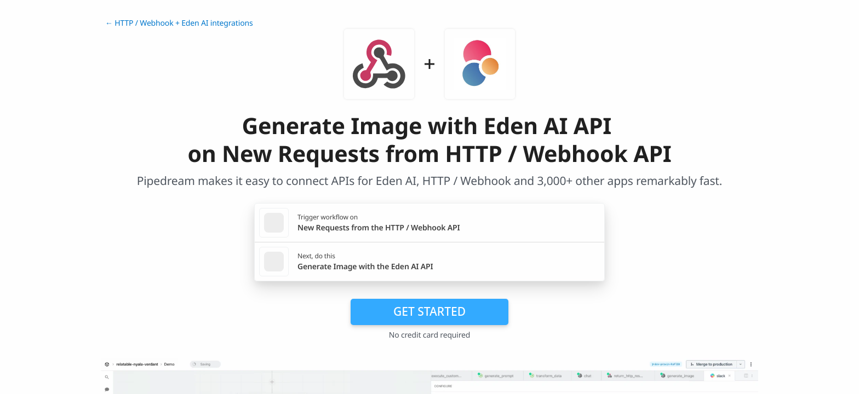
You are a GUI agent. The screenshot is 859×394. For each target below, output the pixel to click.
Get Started (429, 311)
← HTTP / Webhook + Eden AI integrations (179, 23)
